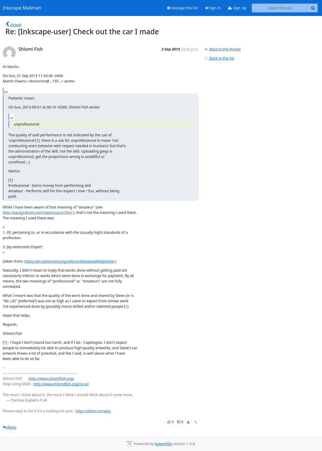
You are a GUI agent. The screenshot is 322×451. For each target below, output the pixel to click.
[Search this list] (280, 8)
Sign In (213, 7)
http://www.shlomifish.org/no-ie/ (61, 383)
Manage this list (182, 7)
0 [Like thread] (171, 421)
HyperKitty (163, 443)
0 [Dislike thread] (180, 421)
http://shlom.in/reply (93, 410)
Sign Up (237, 7)
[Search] (313, 8)
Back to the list (219, 58)
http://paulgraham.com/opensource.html (38, 212)
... (6, 90)
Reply (10, 427)
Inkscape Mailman (22, 8)
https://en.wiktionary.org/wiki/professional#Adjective (69, 261)
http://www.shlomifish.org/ (51, 378)
